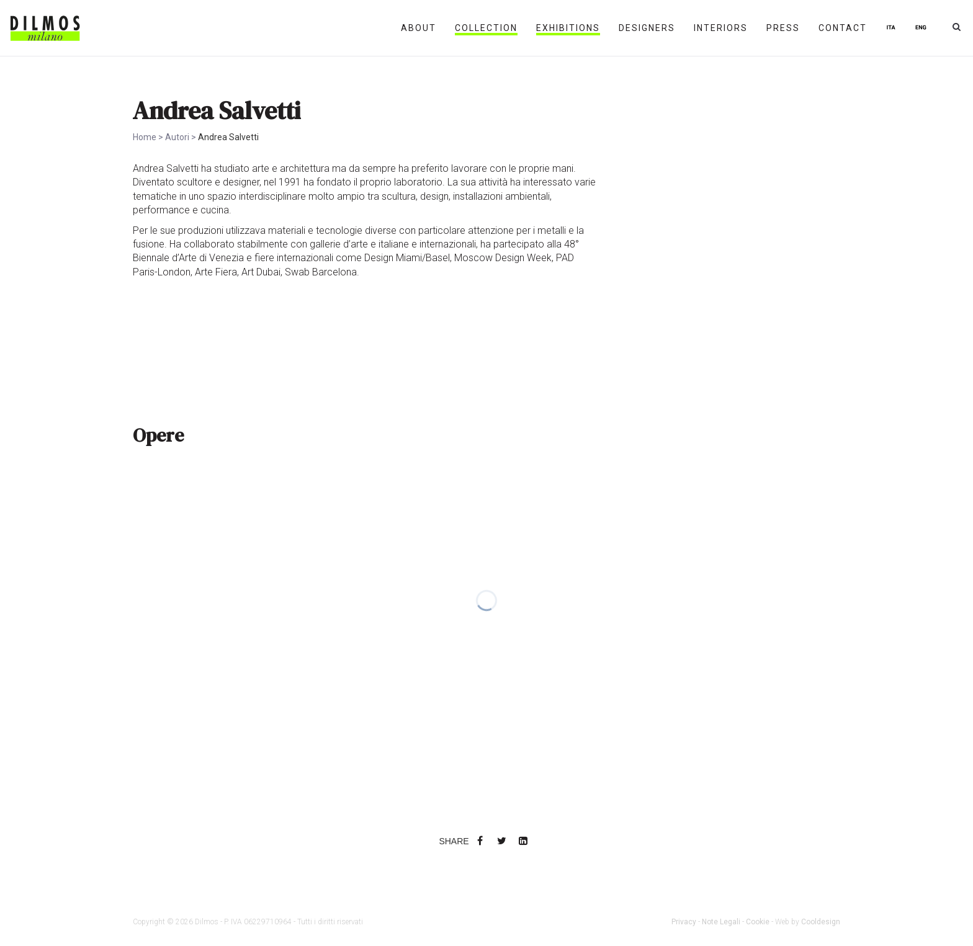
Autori (177, 137)
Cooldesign (820, 921)
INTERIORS (721, 28)
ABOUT (418, 28)
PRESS (783, 28)
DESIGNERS (647, 28)
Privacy (683, 921)
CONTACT (842, 28)
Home (144, 137)
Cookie (757, 921)
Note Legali (721, 921)
